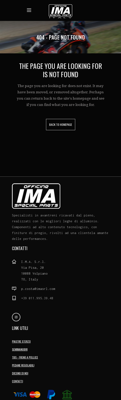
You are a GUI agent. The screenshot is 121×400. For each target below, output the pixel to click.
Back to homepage (60, 124)
